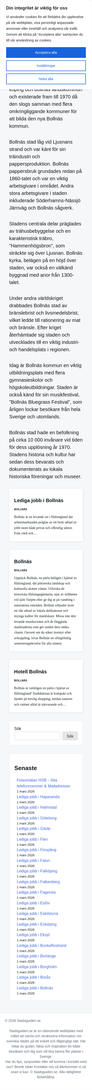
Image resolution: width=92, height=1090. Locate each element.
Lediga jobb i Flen (32, 839)
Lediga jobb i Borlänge (36, 956)
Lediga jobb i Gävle (34, 828)
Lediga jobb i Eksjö (33, 935)
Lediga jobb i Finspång (36, 850)
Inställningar (46, 66)
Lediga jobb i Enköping (37, 924)
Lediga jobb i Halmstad (37, 807)
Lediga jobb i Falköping (37, 871)
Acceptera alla (46, 52)
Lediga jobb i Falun (33, 860)
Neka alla (46, 79)
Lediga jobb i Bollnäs (39, 500)
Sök (17, 729)
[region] (46, 44)
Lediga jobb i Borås (34, 977)
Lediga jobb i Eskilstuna (37, 913)
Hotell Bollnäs (30, 671)
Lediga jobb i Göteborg (37, 818)
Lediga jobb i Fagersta (36, 892)
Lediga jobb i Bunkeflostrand (41, 945)
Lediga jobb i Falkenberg (38, 882)
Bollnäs (20, 509)
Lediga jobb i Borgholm (37, 967)
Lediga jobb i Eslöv (33, 903)
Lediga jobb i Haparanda (38, 797)
